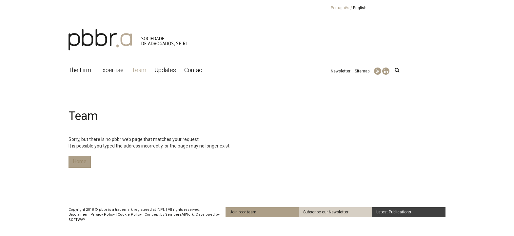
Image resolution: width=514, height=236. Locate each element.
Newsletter (340, 71)
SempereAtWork (179, 214)
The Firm (80, 70)
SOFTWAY (77, 220)
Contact (194, 70)
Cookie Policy (130, 214)
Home (80, 161)
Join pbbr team (243, 212)
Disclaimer (78, 214)
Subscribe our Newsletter (325, 212)
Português (340, 8)
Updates (165, 70)
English (359, 8)
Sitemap (362, 71)
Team (139, 70)
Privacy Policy (102, 214)
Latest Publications (393, 212)
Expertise (111, 70)
